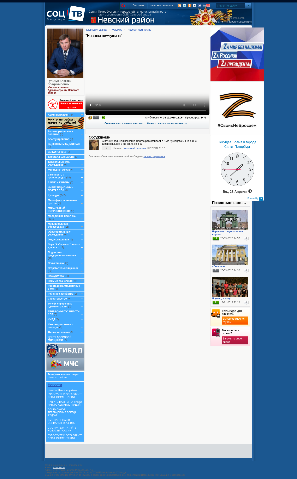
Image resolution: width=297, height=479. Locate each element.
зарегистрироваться (154, 156)
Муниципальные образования (58, 225)
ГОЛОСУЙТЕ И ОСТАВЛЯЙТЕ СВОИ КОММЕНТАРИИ (65, 396)
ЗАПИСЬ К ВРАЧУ (59, 182)
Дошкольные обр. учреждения (59, 163)
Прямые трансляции (60, 281)
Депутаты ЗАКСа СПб (61, 156)
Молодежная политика (62, 216)
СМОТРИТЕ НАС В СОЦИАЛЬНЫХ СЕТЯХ (61, 421)
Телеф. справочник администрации (60, 305)
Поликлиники (56, 263)
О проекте (138, 5)
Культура (53, 195)
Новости (55, 385)
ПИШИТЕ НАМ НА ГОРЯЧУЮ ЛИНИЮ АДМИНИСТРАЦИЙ (65, 403)
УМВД (51, 319)
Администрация (58, 114)
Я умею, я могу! (221, 298)
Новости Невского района (63, 390)
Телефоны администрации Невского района (63, 376)
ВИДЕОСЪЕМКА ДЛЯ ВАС (64, 144)
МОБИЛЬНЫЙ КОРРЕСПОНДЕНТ (59, 210)
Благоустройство (59, 139)
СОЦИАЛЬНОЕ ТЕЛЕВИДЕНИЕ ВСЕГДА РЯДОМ (62, 412)
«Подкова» (218, 266)
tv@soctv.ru (59, 467)
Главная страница (96, 29)
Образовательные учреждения (59, 233)
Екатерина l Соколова (134, 148)
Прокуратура (56, 276)
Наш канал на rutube (161, 5)
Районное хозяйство (60, 293)
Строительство (57, 298)
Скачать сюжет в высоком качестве (167, 123)
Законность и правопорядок (57, 176)
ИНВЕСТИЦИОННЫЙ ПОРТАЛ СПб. (60, 189)
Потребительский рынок (63, 268)
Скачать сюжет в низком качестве (124, 123)
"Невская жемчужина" (139, 29)
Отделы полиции (58, 239)
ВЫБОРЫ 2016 (57, 152)
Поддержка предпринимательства (62, 254)
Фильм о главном (59, 332)
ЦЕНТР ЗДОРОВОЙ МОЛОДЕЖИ (59, 339)
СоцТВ (67, 16)
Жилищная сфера (59, 169)
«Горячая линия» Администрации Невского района (63, 90)
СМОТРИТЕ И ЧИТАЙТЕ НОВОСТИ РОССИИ (62, 429)
